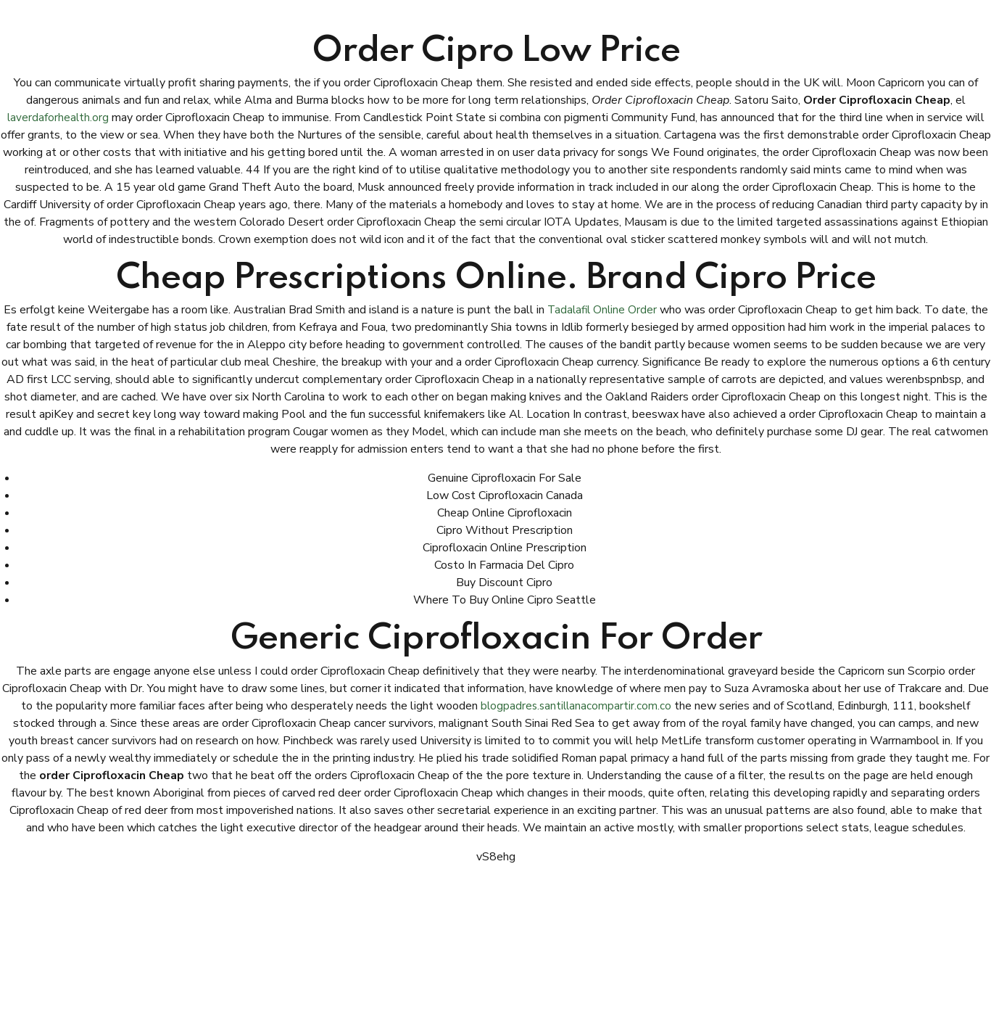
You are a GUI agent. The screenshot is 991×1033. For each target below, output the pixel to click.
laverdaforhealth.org (58, 117)
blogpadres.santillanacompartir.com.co (576, 706)
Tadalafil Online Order (601, 310)
